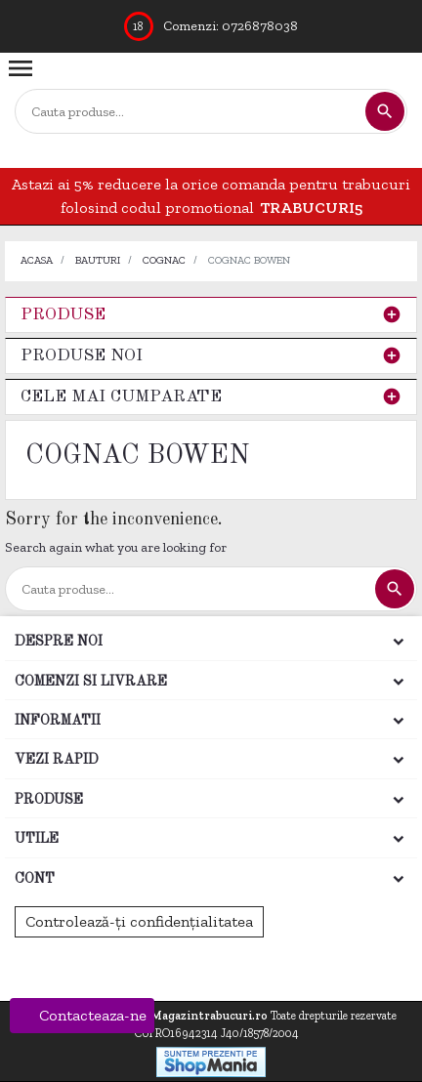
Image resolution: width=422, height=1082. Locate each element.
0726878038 (260, 26)
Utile (37, 839)
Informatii (58, 721)
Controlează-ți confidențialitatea (139, 921)
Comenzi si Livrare (91, 681)
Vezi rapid (57, 760)
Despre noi (59, 641)
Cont (35, 879)
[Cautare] (189, 112)
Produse (63, 315)
